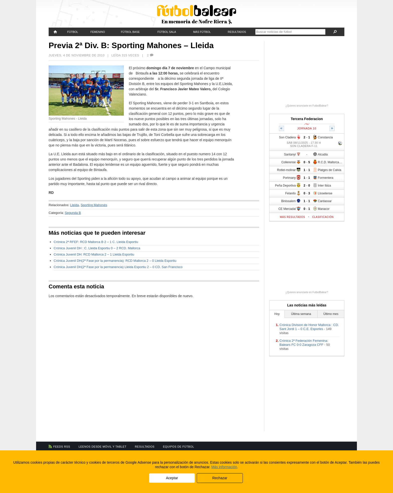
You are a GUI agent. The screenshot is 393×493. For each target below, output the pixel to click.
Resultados (237, 31)
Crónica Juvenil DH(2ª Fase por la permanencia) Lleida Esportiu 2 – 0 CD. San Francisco (118, 267)
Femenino (97, 31)
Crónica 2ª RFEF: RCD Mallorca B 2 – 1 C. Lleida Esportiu (96, 242)
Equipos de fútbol (178, 446)
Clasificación (323, 217)
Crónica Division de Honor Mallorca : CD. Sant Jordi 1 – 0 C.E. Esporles (309, 327)
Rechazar (219, 478)
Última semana (301, 314)
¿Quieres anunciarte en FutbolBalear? (306, 105)
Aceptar (172, 478)
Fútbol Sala (166, 31)
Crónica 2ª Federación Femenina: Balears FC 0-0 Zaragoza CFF (303, 343)
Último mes (330, 314)
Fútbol (72, 31)
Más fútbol (202, 31)
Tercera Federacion (307, 119)
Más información (224, 467)
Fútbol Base (130, 31)
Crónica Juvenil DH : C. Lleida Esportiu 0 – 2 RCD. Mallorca (97, 248)
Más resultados (292, 217)
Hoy (277, 314)
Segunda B (73, 213)
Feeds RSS (61, 446)
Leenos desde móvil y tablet (103, 446)
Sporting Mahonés (94, 205)
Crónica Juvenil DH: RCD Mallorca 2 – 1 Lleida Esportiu (94, 254)
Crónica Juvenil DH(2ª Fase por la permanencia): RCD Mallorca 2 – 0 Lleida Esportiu (115, 261)
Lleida (74, 205)
